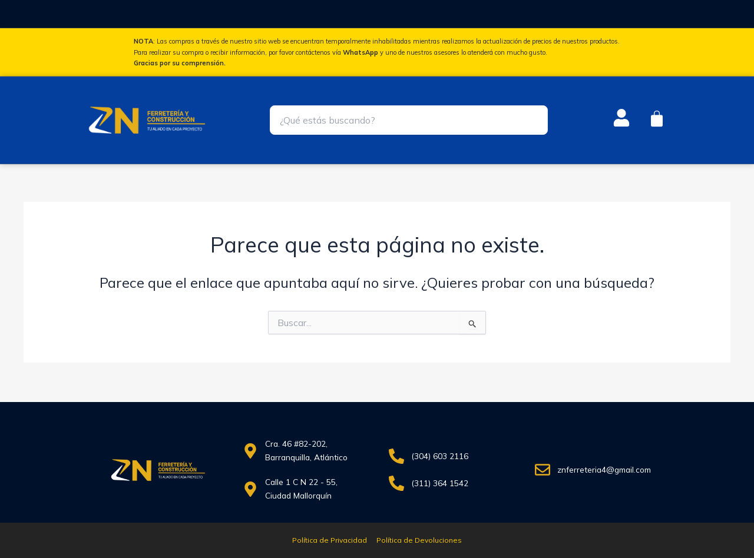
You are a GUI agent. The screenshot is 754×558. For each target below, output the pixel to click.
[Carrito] (657, 119)
